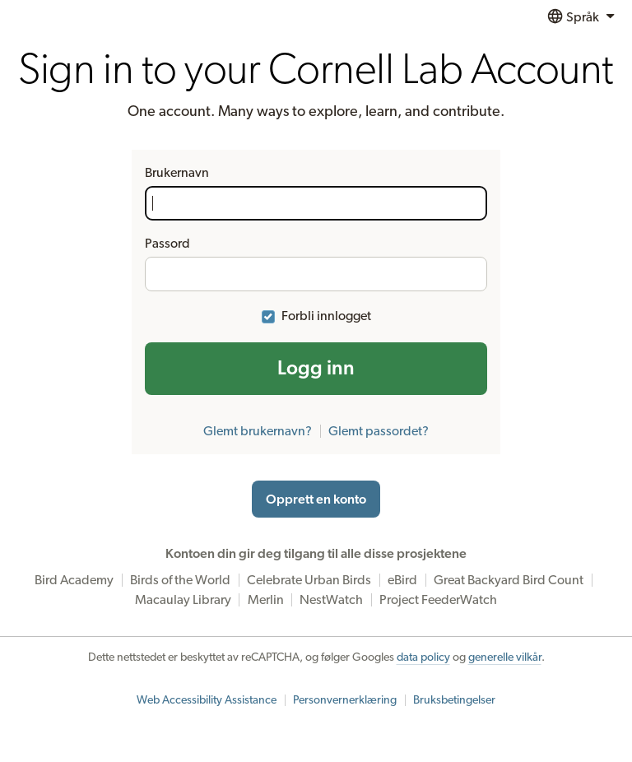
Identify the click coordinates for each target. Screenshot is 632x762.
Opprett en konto (316, 499)
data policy (423, 657)
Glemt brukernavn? (257, 431)
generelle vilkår (504, 657)
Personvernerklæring (345, 700)
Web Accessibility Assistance (206, 700)
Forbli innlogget (326, 316)
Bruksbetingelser (454, 700)
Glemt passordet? (378, 431)
